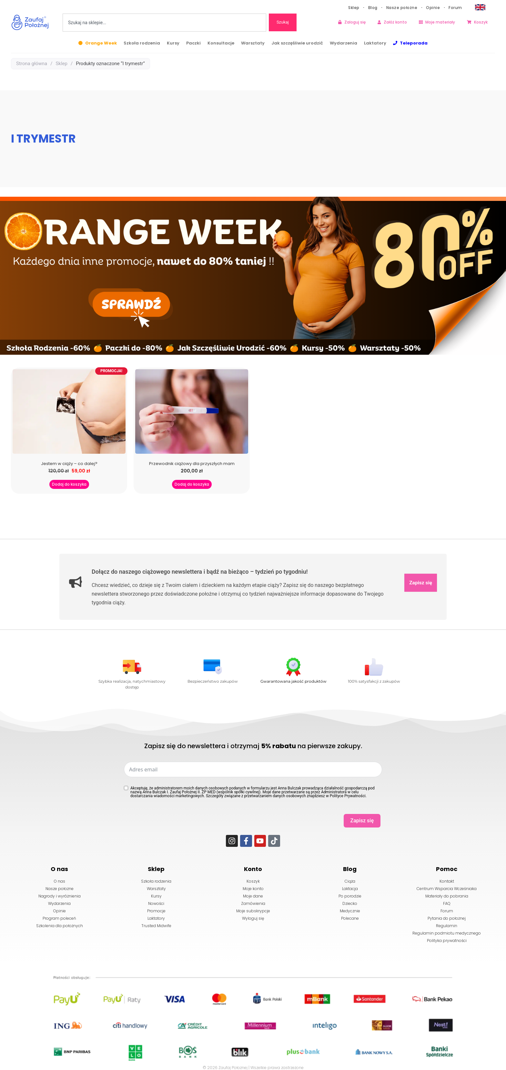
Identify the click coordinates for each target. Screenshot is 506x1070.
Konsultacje (220, 43)
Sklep (353, 7)
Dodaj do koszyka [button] (69, 484)
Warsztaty (253, 43)
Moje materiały (440, 22)
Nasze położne (402, 7)
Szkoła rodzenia (142, 43)
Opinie (433, 7)
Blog (373, 7)
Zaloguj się (355, 22)
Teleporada (414, 43)
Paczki (193, 43)
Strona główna (31, 63)
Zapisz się (420, 583)
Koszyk (481, 22)
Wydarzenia (343, 43)
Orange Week (101, 43)
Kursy (173, 43)
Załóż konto (395, 22)
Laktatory (375, 43)
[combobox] (164, 23)
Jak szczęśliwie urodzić (297, 43)
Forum (455, 7)
